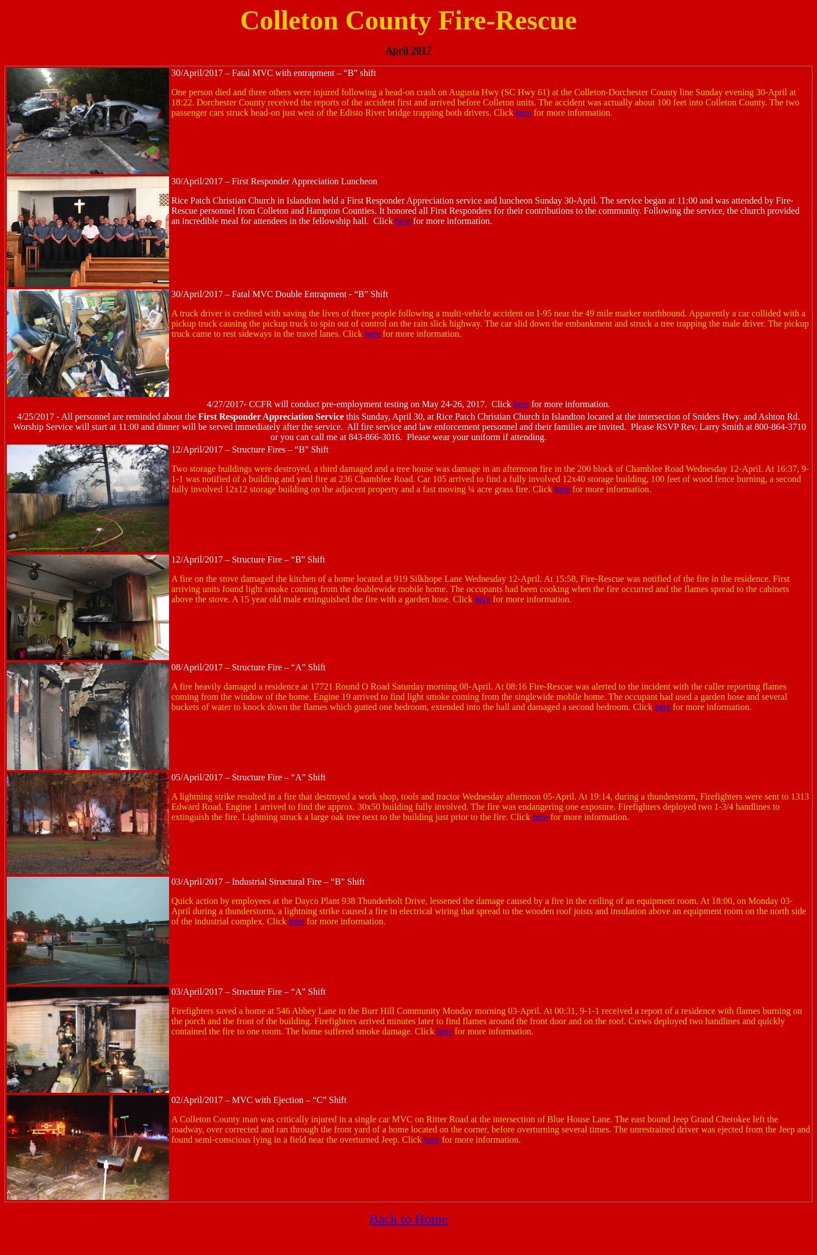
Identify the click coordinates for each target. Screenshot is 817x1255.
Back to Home (408, 1218)
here (524, 112)
